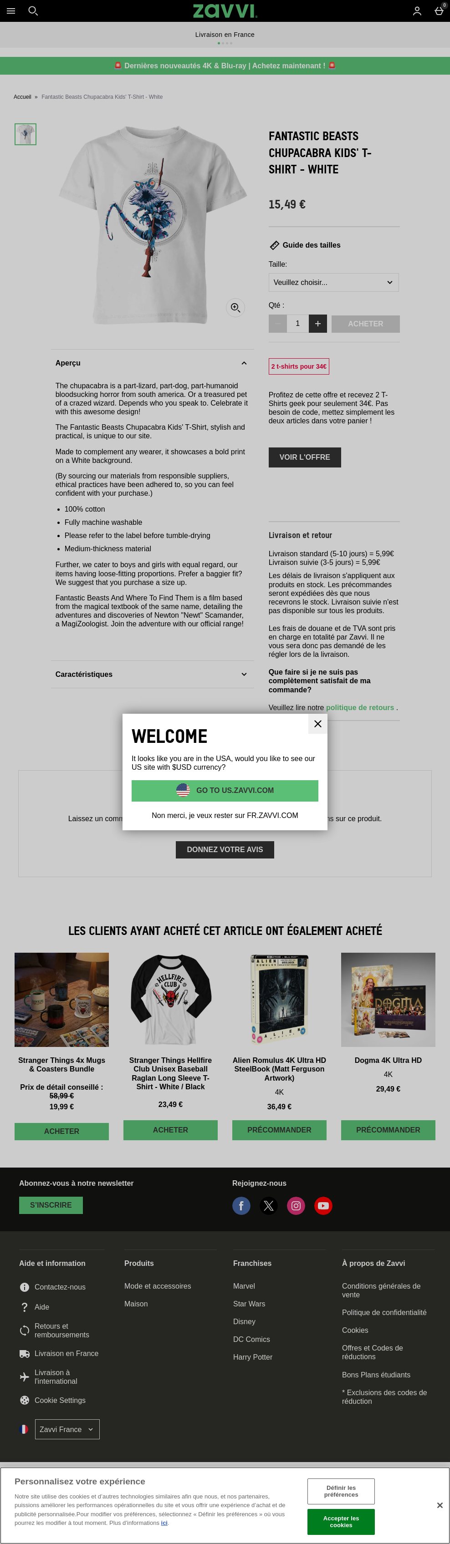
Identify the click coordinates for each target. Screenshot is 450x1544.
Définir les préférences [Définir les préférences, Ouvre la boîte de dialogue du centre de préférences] (341, 1491)
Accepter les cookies (341, 1522)
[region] (225, 1505)
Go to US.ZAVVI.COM (234, 790)
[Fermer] (440, 1505)
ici (164, 1522)
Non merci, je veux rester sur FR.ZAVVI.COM (225, 815)
